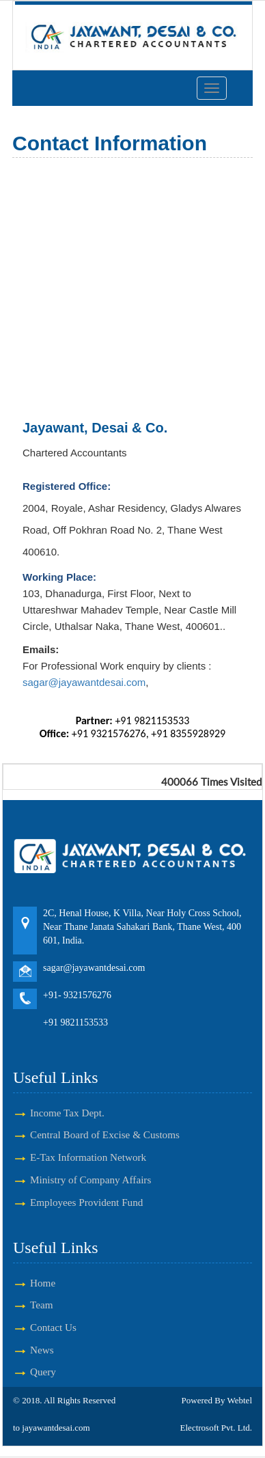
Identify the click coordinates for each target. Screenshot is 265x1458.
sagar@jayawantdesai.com (84, 682)
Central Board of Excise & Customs (105, 1134)
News (42, 1350)
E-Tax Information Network (88, 1157)
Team (41, 1304)
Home (42, 1283)
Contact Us (53, 1327)
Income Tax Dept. (67, 1112)
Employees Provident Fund (86, 1202)
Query (43, 1371)
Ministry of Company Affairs (90, 1179)
